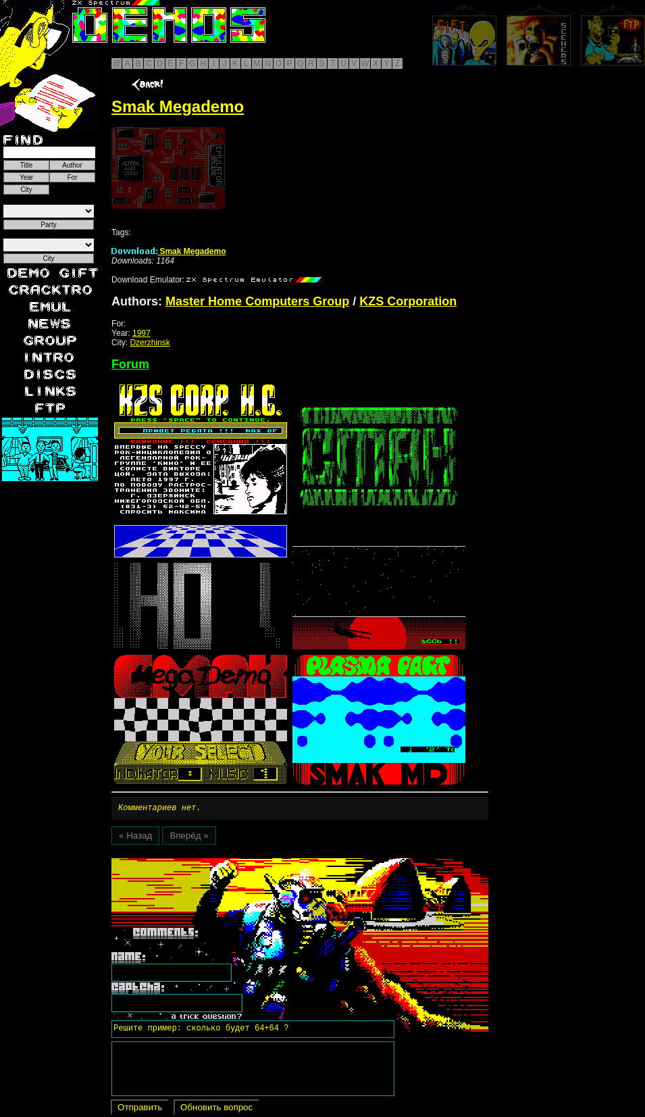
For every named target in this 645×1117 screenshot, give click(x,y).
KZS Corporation (408, 301)
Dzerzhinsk (150, 342)
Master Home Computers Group (257, 301)
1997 (141, 333)
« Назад (135, 838)
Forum (130, 364)
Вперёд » (189, 838)
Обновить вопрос (216, 1109)
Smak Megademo (168, 251)
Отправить (140, 1109)
